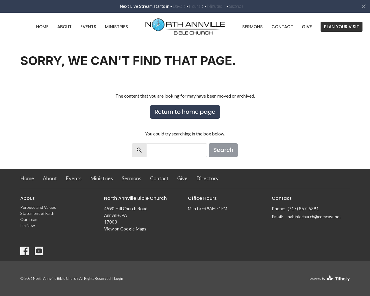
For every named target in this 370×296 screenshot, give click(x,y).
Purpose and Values (38, 207)
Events (88, 27)
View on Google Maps (125, 228)
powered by (330, 278)
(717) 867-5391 (303, 208)
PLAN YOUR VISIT (341, 27)
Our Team (29, 219)
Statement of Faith (37, 213)
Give (307, 27)
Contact (282, 27)
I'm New (27, 225)
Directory (207, 178)
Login (118, 278)
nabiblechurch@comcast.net (314, 216)
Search (223, 150)
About (64, 27)
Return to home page (185, 112)
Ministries (116, 27)
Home (42, 27)
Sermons (252, 27)
